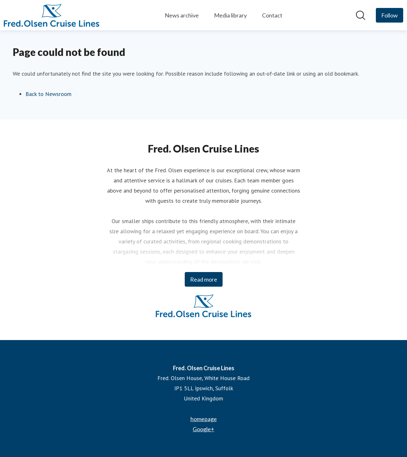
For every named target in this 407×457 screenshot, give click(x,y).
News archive (182, 15)
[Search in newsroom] (360, 15)
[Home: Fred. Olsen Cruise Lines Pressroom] (51, 15)
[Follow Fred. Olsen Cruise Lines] (389, 15)
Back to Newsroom (48, 94)
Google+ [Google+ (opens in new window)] (203, 429)
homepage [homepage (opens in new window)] (203, 418)
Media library (230, 15)
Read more (203, 279)
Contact (272, 15)
